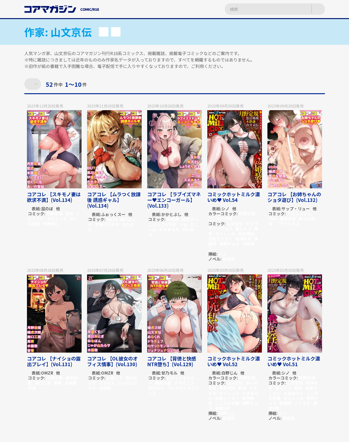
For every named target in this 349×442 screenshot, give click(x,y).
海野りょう (229, 244)
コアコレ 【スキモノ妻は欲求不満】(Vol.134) (54, 197)
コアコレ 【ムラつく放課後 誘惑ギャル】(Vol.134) (114, 200)
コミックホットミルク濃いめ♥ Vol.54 (233, 197)
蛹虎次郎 (288, 218)
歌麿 (242, 388)
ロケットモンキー (171, 380)
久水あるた (169, 229)
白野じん (229, 372)
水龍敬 (71, 383)
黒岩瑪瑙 (246, 233)
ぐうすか (302, 403)
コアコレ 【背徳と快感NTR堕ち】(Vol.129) (171, 361)
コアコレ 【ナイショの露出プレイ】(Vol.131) (54, 361)
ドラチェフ (184, 383)
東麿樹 (285, 403)
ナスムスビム (299, 213)
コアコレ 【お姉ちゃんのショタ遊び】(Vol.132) (294, 197)
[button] (103, 31)
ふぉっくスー (113, 214)
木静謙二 (51, 223)
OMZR (47, 372)
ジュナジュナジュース (173, 390)
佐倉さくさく (220, 239)
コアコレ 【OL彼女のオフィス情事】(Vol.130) (112, 361)
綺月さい (190, 219)
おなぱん (107, 383)
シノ (225, 208)
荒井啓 (173, 219)
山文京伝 (235, 223)
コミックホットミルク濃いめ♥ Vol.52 (233, 361)
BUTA (111, 219)
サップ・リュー (295, 208)
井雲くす (114, 378)
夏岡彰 (229, 259)
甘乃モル (169, 372)
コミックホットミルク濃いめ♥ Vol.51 (293, 361)
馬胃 (58, 383)
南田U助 (222, 408)
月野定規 (54, 213)
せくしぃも (57, 218)
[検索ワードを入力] (263, 9)
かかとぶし (171, 214)
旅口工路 (43, 383)
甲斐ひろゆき (107, 224)
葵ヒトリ (243, 228)
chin (272, 218)
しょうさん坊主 (162, 224)
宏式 (69, 213)
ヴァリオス (289, 223)
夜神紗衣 (243, 239)
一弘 (183, 224)
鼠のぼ (47, 208)
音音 (32, 388)
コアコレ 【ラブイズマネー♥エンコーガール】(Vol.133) (174, 200)
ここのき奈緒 (220, 218)
